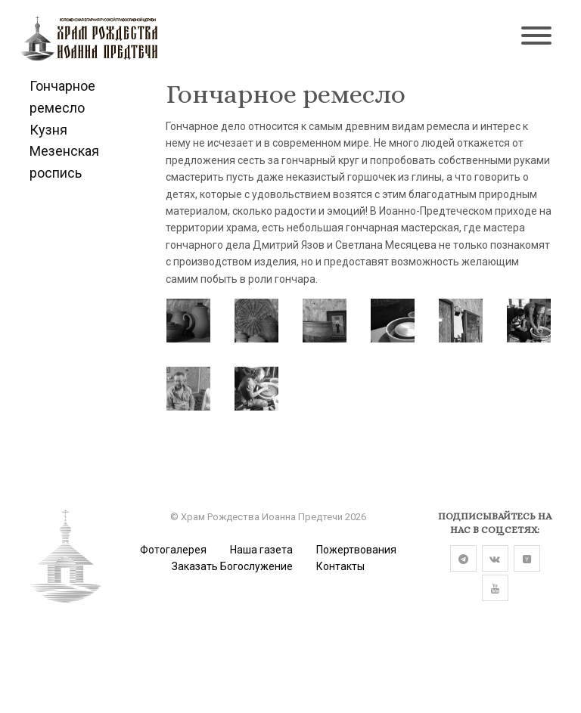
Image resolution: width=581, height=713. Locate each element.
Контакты (340, 566)
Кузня (48, 130)
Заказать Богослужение (232, 566)
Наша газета (261, 550)
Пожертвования (356, 550)
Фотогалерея (173, 550)
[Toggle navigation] (536, 37)
